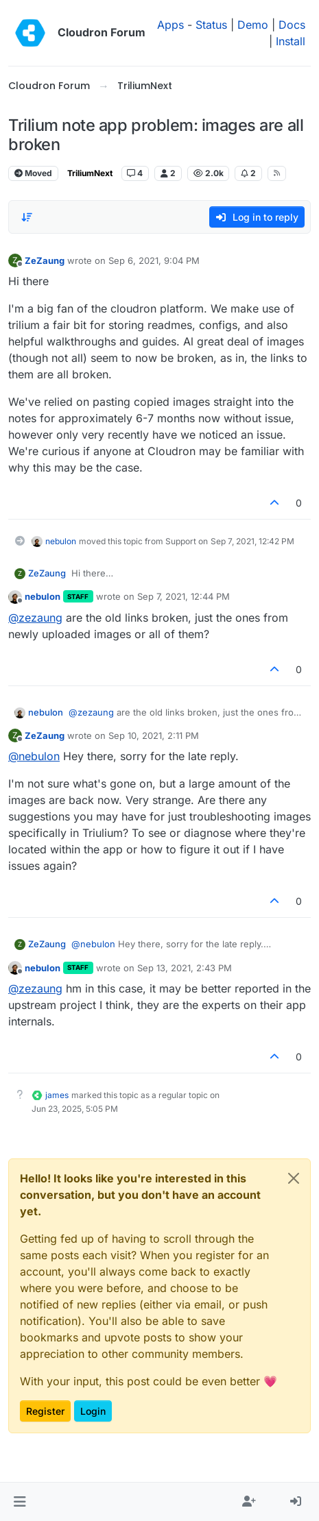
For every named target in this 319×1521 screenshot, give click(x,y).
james (57, 1095)
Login (93, 1411)
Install (290, 41)
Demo (252, 25)
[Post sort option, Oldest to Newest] (26, 217)
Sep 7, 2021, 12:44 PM (183, 596)
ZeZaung (44, 260)
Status (211, 25)
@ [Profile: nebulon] (34, 756)
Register (45, 1411)
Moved (33, 173)
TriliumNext (90, 173)
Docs (292, 25)
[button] (19, 1502)
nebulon (60, 541)
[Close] (293, 1178)
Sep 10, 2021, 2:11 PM (153, 735)
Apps (170, 25)
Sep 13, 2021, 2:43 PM (184, 967)
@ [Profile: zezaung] (35, 617)
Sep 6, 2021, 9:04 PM (154, 260)
